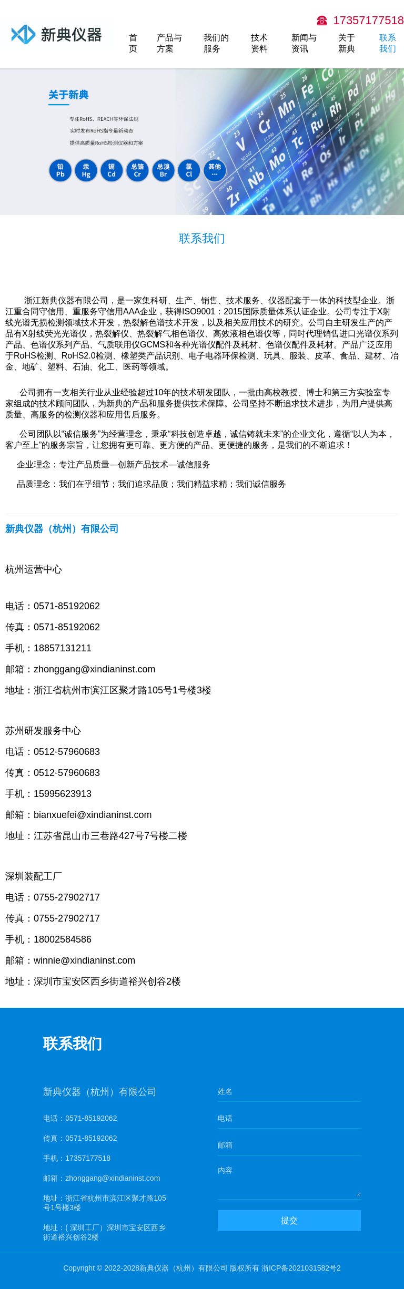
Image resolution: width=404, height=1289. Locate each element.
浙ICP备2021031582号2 (301, 1268)
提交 (290, 1226)
